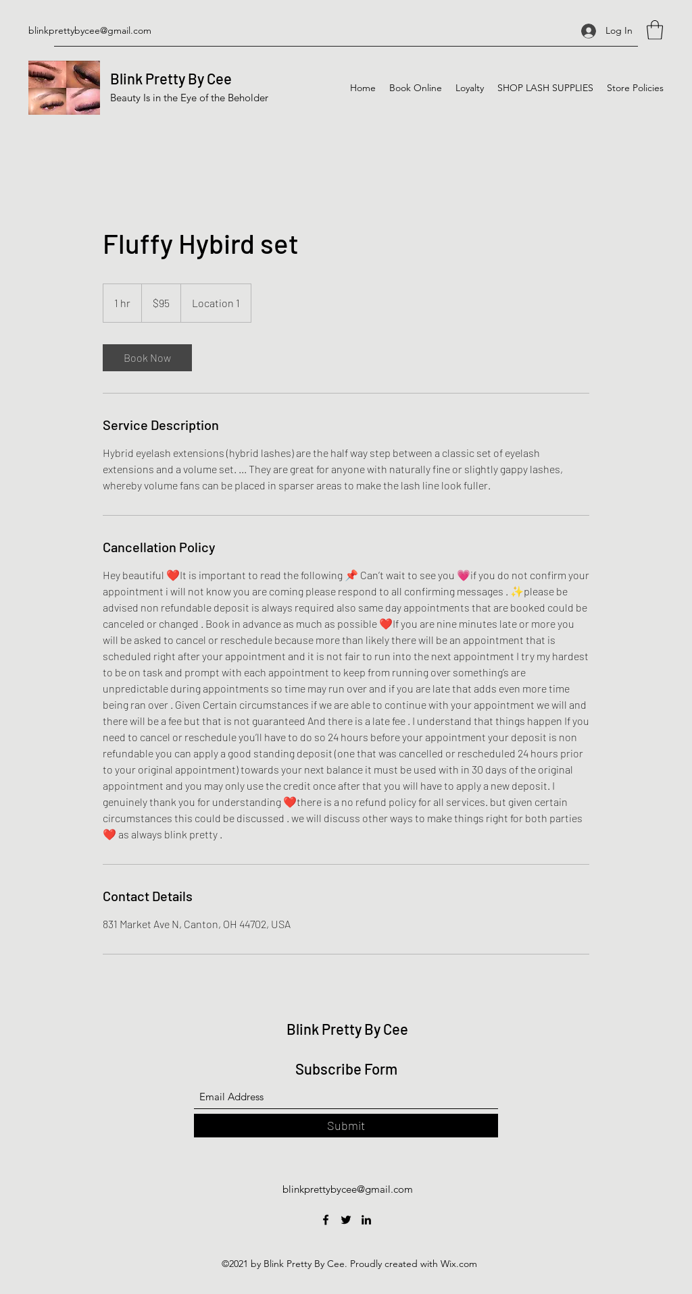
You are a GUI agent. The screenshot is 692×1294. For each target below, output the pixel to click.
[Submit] (346, 1125)
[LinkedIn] (366, 1219)
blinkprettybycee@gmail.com (89, 30)
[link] (147, 357)
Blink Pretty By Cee (171, 78)
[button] (655, 30)
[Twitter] (346, 1219)
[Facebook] (325, 1219)
